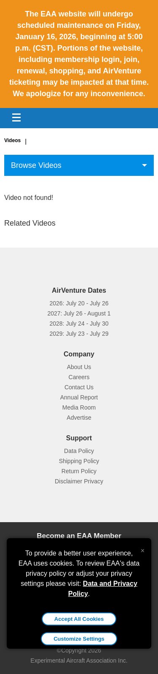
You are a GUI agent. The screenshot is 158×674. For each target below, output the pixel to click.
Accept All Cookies (79, 619)
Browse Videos (36, 165)
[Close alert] (143, 549)
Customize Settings (79, 639)
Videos (12, 140)
